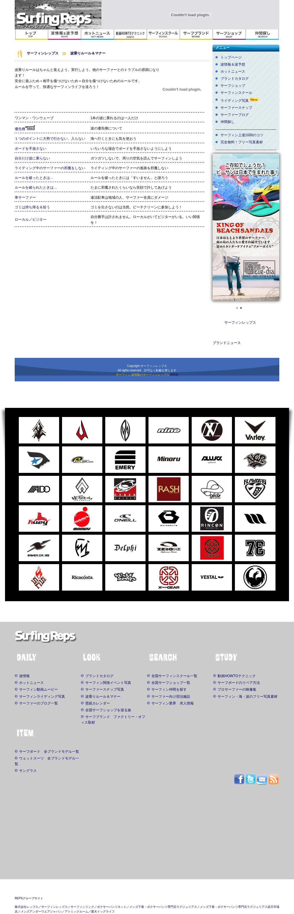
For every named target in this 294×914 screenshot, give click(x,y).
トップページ (231, 57)
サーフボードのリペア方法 (236, 683)
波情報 (22, 676)
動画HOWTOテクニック (234, 676)
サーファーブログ (234, 115)
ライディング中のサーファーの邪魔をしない (50, 168)
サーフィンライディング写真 (40, 696)
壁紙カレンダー (95, 703)
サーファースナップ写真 (102, 689)
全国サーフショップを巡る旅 (106, 710)
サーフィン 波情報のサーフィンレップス (143, 374)
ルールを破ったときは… (34, 178)
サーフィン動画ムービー (36, 689)
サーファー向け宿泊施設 (168, 696)
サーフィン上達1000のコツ (242, 135)
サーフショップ (232, 86)
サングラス (26, 771)
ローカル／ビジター (30, 219)
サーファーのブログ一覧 (36, 703)
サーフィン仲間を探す (167, 689)
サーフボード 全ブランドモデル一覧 (47, 752)
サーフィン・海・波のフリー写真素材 (245, 696)
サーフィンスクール (236, 93)
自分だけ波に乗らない (32, 158)
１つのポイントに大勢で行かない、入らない (50, 139)
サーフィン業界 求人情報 (170, 703)
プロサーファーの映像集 (234, 689)
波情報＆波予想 (232, 64)
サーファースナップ (236, 108)
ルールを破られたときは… (36, 187)
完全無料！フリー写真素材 (241, 142)
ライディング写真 (234, 101)
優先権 (25, 129)
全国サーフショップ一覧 (168, 683)
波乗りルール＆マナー (88, 53)
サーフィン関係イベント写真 (106, 683)
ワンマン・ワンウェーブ (34, 118)
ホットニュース (232, 71)
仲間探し (227, 122)
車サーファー (25, 197)
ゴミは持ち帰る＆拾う (32, 207)
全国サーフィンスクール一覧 (172, 676)
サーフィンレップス (43, 53)
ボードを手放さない (30, 149)
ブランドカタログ (234, 79)
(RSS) (174, 374)
